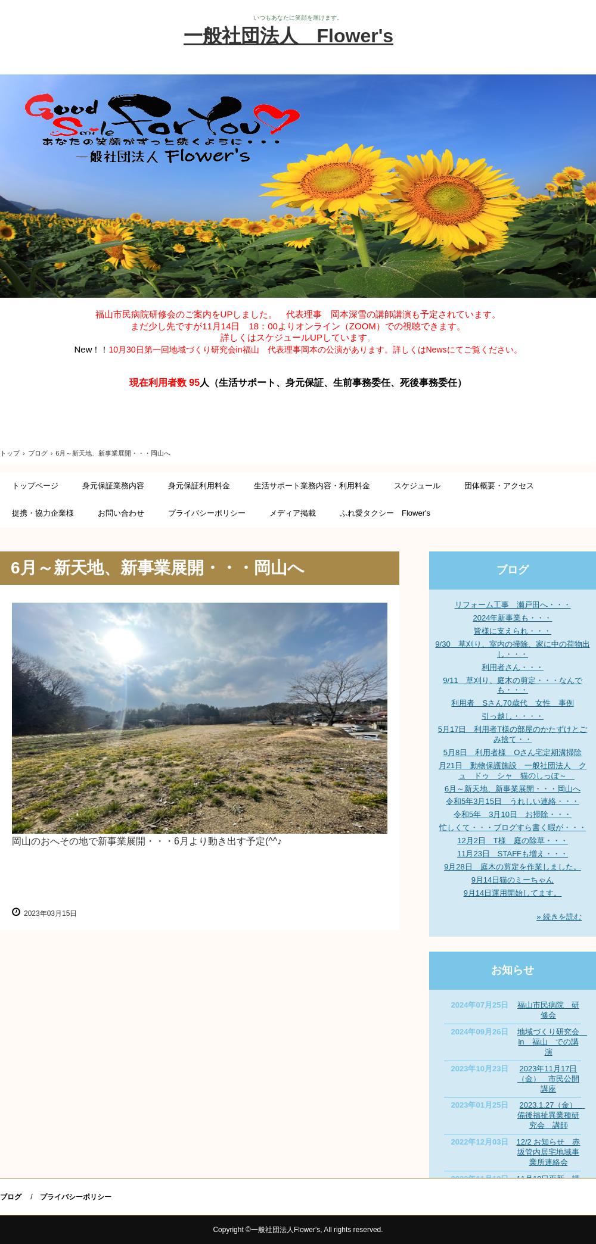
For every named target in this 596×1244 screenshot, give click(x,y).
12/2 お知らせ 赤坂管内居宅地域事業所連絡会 (549, 1152)
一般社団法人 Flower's (289, 35)
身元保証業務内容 (113, 485)
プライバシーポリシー (207, 513)
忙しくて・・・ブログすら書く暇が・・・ (512, 827)
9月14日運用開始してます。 (513, 892)
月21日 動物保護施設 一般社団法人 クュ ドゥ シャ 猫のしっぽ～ (512, 770)
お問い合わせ (121, 513)
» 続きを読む (559, 916)
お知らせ (512, 970)
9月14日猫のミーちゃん (512, 879)
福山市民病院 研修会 (548, 1009)
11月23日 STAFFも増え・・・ (512, 853)
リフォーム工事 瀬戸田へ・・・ (513, 604)
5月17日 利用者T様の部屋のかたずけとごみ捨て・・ (513, 734)
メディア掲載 (292, 513)
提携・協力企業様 (43, 513)
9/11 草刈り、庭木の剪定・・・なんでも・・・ (512, 685)
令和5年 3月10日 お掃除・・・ (513, 814)
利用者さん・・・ (513, 667)
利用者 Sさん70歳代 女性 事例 (512, 703)
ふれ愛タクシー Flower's (385, 513)
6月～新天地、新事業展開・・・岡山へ (513, 788)
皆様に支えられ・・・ (512, 630)
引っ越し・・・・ (513, 716)
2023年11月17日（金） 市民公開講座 (548, 1078)
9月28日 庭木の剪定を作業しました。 (512, 866)
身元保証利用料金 (199, 485)
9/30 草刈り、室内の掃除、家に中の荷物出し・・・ (512, 649)
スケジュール (417, 485)
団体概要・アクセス (499, 485)
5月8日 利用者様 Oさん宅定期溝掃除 (512, 752)
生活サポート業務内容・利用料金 (312, 485)
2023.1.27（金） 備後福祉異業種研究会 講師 (551, 1115)
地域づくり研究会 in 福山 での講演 (552, 1041)
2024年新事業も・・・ (512, 617)
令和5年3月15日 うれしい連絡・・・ (512, 801)
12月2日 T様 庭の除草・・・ (512, 840)
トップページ (35, 485)
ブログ (512, 570)
